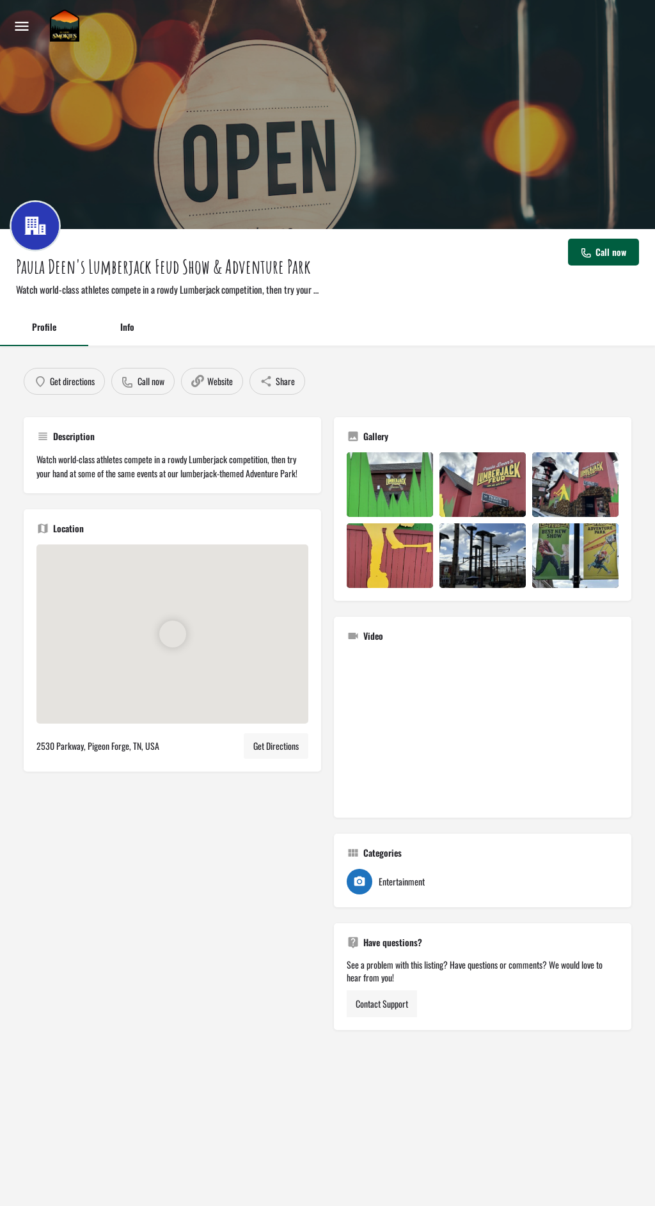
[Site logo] (66, 26)
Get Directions (276, 745)
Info (127, 326)
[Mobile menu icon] (22, 25)
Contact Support (382, 1003)
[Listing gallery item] (390, 484)
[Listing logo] (35, 225)
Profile (44, 326)
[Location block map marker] (172, 634)
